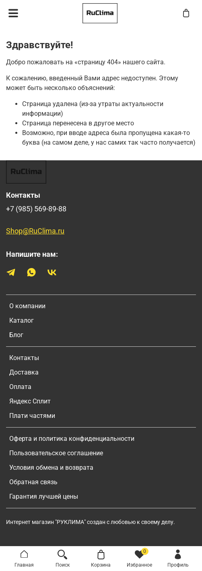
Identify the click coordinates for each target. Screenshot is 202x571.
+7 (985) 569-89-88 (36, 209)
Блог (16, 335)
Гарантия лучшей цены (43, 496)
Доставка (24, 372)
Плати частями (32, 416)
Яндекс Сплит (30, 401)
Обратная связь (33, 482)
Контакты (24, 358)
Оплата (20, 387)
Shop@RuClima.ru (35, 231)
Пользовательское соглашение (56, 453)
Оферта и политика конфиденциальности (71, 438)
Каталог (21, 320)
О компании (27, 306)
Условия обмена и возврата (51, 467)
